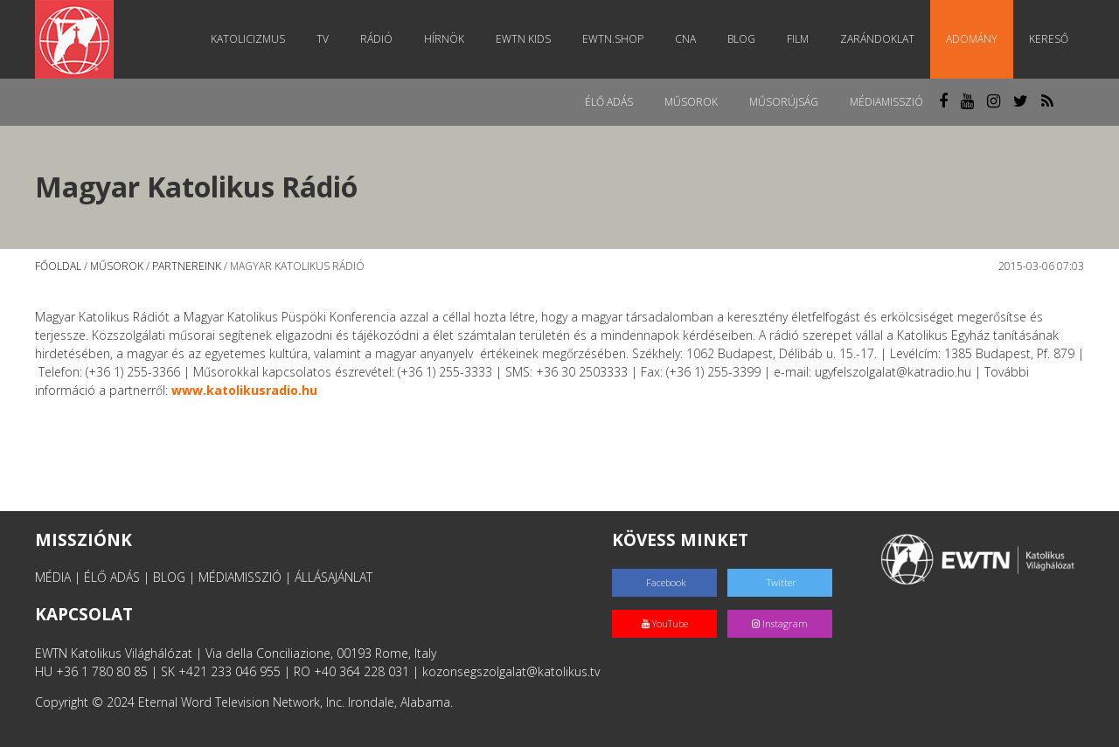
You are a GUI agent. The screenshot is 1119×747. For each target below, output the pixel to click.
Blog (741, 38)
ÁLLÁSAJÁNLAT (333, 577)
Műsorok (691, 101)
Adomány (971, 38)
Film (798, 38)
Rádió (376, 38)
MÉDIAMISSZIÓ (239, 577)
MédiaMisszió (886, 101)
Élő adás (609, 101)
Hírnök (444, 38)
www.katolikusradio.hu (244, 390)
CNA (685, 38)
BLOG (169, 577)
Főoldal (58, 266)
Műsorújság (783, 101)
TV (322, 38)
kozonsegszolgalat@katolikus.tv (511, 671)
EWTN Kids (523, 38)
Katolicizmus (248, 38)
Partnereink (186, 266)
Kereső (1048, 38)
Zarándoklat (877, 38)
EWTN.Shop (612, 38)
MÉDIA (53, 577)
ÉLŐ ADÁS (112, 577)
